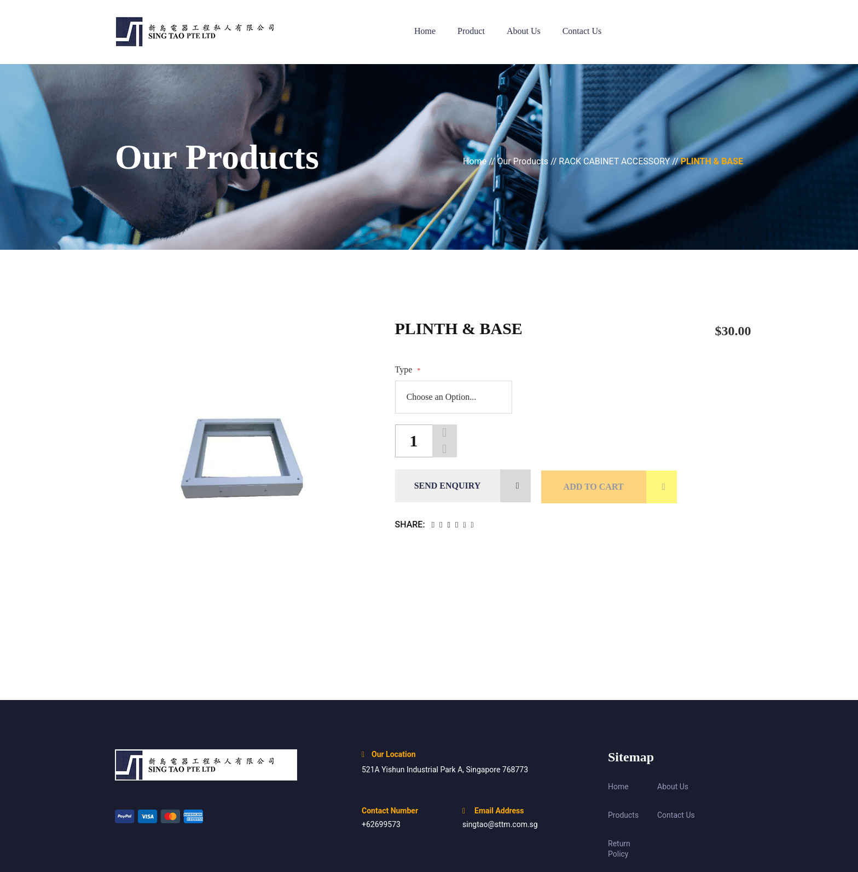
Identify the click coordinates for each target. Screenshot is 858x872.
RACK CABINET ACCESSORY (615, 161)
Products (623, 815)
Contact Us (676, 815)
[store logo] (206, 32)
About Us (672, 786)
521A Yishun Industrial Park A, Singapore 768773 (445, 769)
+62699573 (381, 824)
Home (476, 161)
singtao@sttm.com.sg (500, 824)
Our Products (523, 161)
